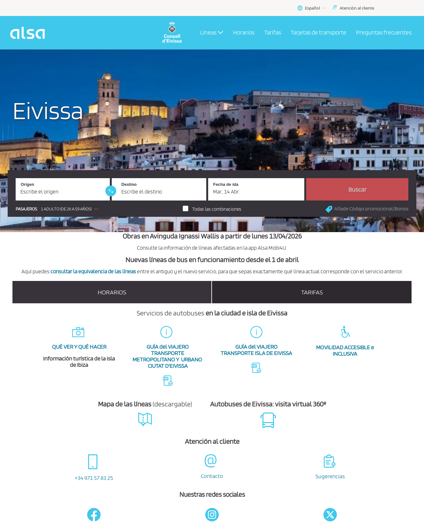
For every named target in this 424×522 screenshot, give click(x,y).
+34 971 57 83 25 (94, 477)
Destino (129, 184)
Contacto (212, 476)
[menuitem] (243, 32)
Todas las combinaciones (216, 209)
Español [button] (311, 8)
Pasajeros (26, 209)
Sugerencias (330, 476)
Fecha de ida (225, 184)
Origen (27, 184)
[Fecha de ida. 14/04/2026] (256, 189)
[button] (59, 208)
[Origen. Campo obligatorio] (63, 189)
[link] (110, 190)
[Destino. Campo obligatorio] (159, 189)
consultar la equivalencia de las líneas (93, 271)
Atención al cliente (357, 8)
